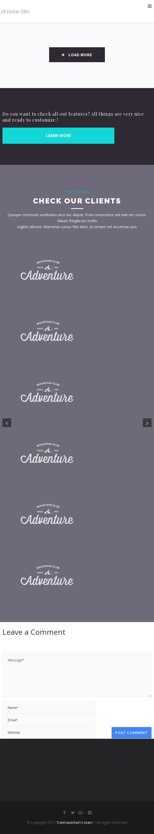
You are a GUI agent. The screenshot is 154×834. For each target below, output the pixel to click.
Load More (77, 55)
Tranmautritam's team (74, 822)
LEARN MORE (58, 135)
